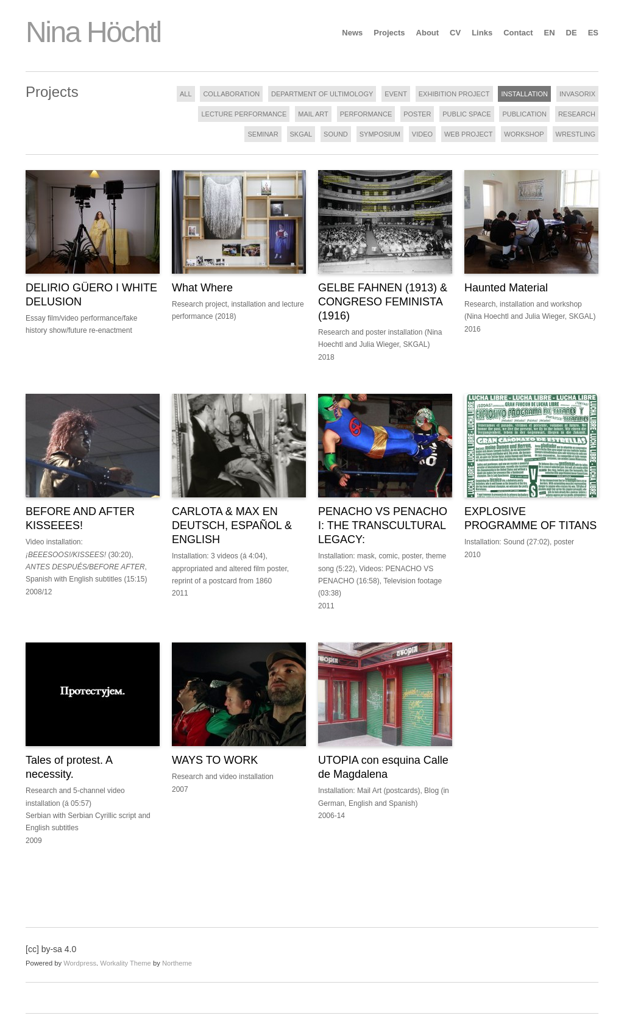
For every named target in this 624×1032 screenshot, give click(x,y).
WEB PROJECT (468, 134)
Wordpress (79, 963)
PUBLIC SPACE (466, 114)
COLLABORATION (231, 94)
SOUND (336, 134)
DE (571, 32)
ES (593, 32)
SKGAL (301, 134)
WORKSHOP (524, 134)
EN (549, 32)
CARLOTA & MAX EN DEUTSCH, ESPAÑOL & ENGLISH (232, 525)
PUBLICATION (524, 114)
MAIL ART (313, 114)
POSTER (417, 114)
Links (482, 32)
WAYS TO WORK (215, 760)
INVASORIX (577, 94)
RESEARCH (576, 114)
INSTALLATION (524, 94)
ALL (186, 94)
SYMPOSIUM (380, 134)
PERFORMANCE (366, 114)
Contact (518, 32)
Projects (389, 32)
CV (455, 32)
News (352, 32)
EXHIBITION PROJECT (454, 94)
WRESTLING (575, 134)
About (427, 32)
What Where (202, 288)
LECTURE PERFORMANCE (243, 114)
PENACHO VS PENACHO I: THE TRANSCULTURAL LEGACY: (382, 525)
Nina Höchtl (93, 32)
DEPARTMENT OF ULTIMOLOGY (322, 94)
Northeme (177, 963)
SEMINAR (262, 134)
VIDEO (422, 134)
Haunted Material (506, 288)
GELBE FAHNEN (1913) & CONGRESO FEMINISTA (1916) (382, 302)
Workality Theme (125, 963)
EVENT (396, 94)
